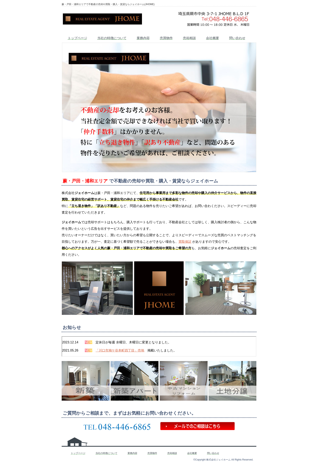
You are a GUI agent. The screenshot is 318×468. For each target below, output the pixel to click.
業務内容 (143, 38)
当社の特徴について (112, 38)
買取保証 (184, 241)
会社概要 (212, 38)
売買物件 (166, 38)
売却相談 (189, 38)
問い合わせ (237, 38)
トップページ (77, 38)
